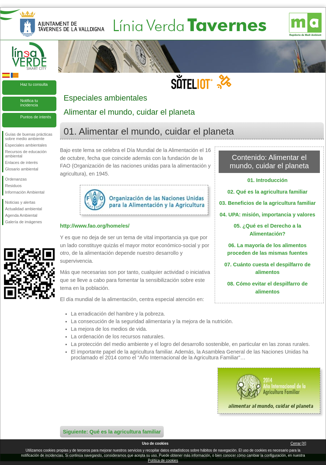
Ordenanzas (16, 179)
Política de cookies (163, 460)
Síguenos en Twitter (18, 236)
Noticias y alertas (20, 202)
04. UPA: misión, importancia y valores (267, 214)
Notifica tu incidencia (29, 102)
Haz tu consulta (34, 84)
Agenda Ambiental (21, 215)
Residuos (13, 185)
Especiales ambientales (26, 145)
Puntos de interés (35, 117)
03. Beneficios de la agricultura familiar (267, 203)
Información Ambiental (24, 192)
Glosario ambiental (21, 169)
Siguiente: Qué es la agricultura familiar (112, 432)
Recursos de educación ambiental (26, 153)
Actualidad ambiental (23, 209)
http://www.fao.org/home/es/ (94, 226)
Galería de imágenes (23, 222)
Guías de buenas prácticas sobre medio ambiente (28, 136)
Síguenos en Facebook (6, 236)
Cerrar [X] (298, 443)
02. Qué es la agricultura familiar (267, 192)
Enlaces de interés (21, 162)
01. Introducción (267, 180)
